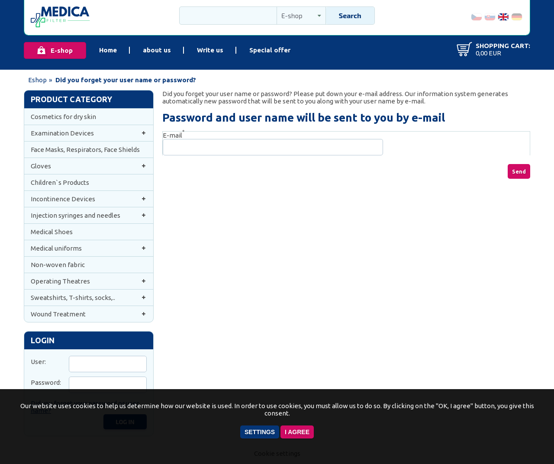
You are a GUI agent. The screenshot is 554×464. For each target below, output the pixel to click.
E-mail (173, 135)
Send (519, 171)
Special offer (269, 50)
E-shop (62, 50)
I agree (297, 432)
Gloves (89, 166)
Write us (210, 50)
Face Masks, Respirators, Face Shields (85, 149)
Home (108, 50)
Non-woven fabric (58, 264)
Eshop (37, 80)
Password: (46, 382)
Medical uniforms (89, 248)
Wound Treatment (89, 314)
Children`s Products (60, 182)
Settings (260, 432)
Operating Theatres (89, 281)
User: (38, 361)
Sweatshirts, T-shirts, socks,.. (89, 297)
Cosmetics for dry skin (63, 116)
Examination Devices (89, 133)
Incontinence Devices (89, 199)
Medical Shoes (52, 231)
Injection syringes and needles (89, 215)
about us (157, 50)
